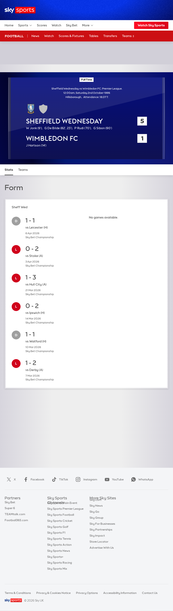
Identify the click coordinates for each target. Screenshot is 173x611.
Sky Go (94, 516)
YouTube (113, 479)
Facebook (33, 479)
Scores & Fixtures (71, 35)
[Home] (20, 10)
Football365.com (16, 522)
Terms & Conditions (18, 592)
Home (9, 25)
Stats (9, 169)
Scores (42, 25)
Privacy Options (87, 592)
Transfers (110, 35)
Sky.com (95, 504)
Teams (128, 36)
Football (14, 36)
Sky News (96, 510)
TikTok (59, 479)
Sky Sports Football (60, 520)
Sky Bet (71, 25)
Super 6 (10, 510)
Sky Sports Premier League (65, 514)
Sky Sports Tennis (59, 544)
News (35, 35)
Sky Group (96, 522)
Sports (25, 25)
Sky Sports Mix (57, 574)
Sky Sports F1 (56, 538)
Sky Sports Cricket (59, 526)
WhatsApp (141, 479)
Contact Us (149, 592)
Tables (93, 35)
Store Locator (99, 546)
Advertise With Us (102, 552)
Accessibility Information (120, 592)
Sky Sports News (58, 556)
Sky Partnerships (101, 534)
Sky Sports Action (59, 550)
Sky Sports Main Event (62, 509)
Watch (56, 25)
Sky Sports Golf (57, 533)
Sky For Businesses (102, 528)
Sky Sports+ (55, 563)
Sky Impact (97, 540)
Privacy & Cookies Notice (53, 592)
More (88, 25)
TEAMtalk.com (15, 516)
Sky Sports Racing (59, 568)
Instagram (85, 479)
